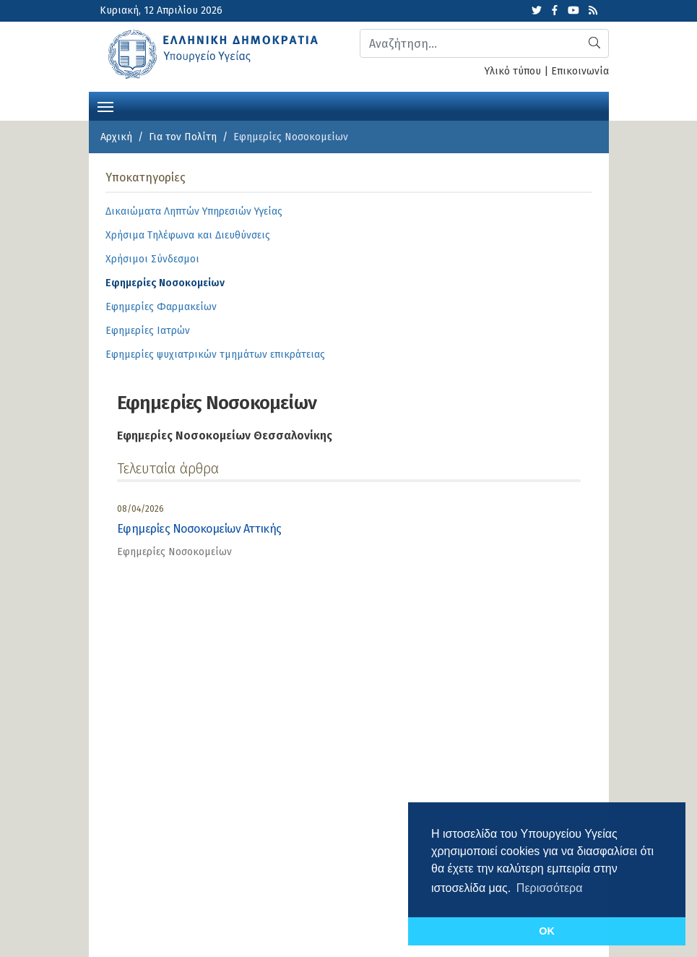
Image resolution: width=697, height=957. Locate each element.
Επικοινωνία (580, 71)
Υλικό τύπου (513, 71)
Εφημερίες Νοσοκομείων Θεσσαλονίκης (224, 435)
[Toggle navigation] (105, 105)
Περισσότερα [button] (549, 888)
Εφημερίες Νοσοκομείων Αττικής (199, 529)
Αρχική (116, 137)
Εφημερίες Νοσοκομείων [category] (174, 552)
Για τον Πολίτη (183, 137)
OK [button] (547, 931)
